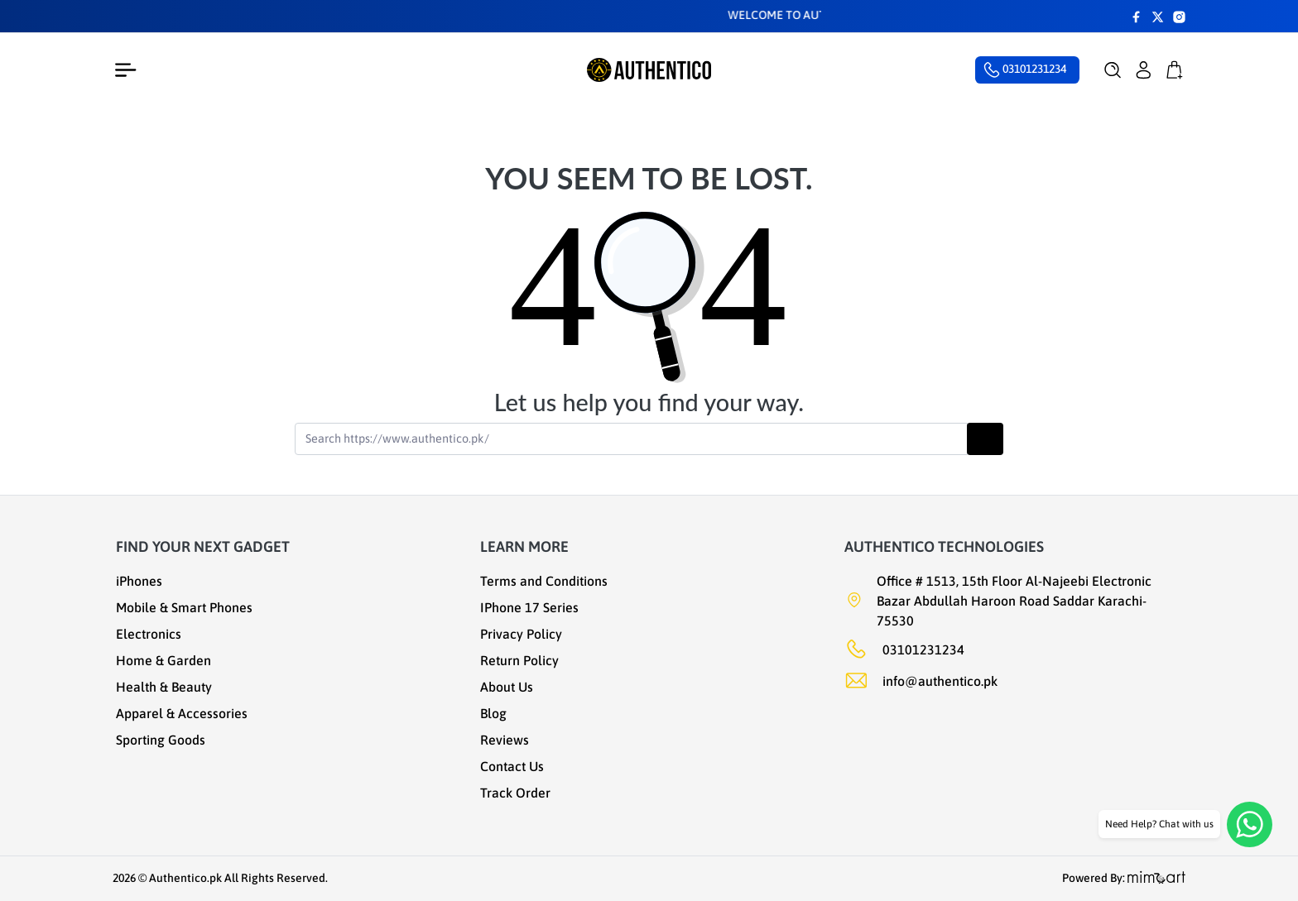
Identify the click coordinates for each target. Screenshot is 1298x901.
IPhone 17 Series (529, 607)
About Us (506, 686)
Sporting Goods (160, 739)
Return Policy (519, 660)
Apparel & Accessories (182, 713)
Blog (493, 713)
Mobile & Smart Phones (184, 607)
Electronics (148, 633)
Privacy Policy (521, 633)
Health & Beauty (164, 686)
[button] (1113, 70)
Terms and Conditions (544, 580)
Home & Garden (163, 660)
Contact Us (512, 766)
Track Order (515, 792)
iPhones (139, 580)
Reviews (504, 739)
